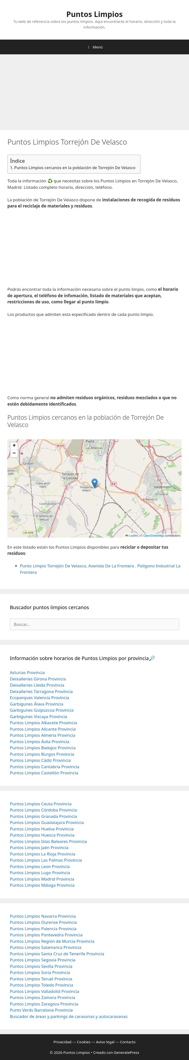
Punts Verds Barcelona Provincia (41, 1010)
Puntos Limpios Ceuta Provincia (41, 804)
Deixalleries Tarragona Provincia (41, 691)
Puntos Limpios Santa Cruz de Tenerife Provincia (57, 954)
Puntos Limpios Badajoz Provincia (43, 748)
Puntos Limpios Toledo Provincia (41, 985)
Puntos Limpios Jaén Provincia (39, 847)
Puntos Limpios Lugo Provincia (40, 872)
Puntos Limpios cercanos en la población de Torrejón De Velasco (75, 167)
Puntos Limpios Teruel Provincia (41, 979)
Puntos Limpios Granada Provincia (43, 816)
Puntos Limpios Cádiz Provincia (40, 760)
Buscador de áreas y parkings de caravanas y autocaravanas (68, 1016)
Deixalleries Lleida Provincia (37, 685)
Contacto (127, 1041)
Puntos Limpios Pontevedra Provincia (46, 935)
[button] (95, 483)
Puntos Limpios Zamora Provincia (42, 997)
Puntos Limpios (94, 14)
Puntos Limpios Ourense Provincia (43, 922)
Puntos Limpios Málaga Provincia (42, 885)
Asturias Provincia (27, 672)
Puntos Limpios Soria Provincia (40, 972)
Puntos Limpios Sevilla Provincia (41, 966)
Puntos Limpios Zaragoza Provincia (44, 1004)
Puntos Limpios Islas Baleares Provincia (48, 841)
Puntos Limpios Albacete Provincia (43, 722)
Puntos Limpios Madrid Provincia (42, 879)
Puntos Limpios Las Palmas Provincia (46, 860)
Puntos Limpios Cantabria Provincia (44, 766)
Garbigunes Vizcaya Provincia (38, 716)
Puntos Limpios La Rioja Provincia (42, 854)
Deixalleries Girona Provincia (38, 679)
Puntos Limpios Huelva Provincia (42, 829)
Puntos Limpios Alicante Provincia (43, 729)
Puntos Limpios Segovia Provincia (42, 960)
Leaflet (131, 535)
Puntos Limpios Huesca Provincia (42, 835)
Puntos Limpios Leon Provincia (40, 866)
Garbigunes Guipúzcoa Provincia (42, 710)
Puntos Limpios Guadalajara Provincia (47, 822)
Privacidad (62, 1041)
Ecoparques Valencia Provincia (39, 697)
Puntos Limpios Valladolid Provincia (44, 991)
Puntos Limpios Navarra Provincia (43, 916)
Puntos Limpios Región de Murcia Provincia (52, 941)
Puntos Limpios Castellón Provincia (44, 773)
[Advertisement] (94, 93)
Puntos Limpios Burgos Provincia (42, 754)
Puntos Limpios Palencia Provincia (43, 928)
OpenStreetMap (153, 535)
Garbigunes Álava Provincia (36, 704)
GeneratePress (126, 1052)
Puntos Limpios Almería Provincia (42, 735)
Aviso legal (105, 1041)
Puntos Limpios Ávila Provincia (39, 741)
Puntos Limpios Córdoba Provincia (43, 810)
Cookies (84, 1041)
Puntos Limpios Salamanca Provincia (45, 947)
